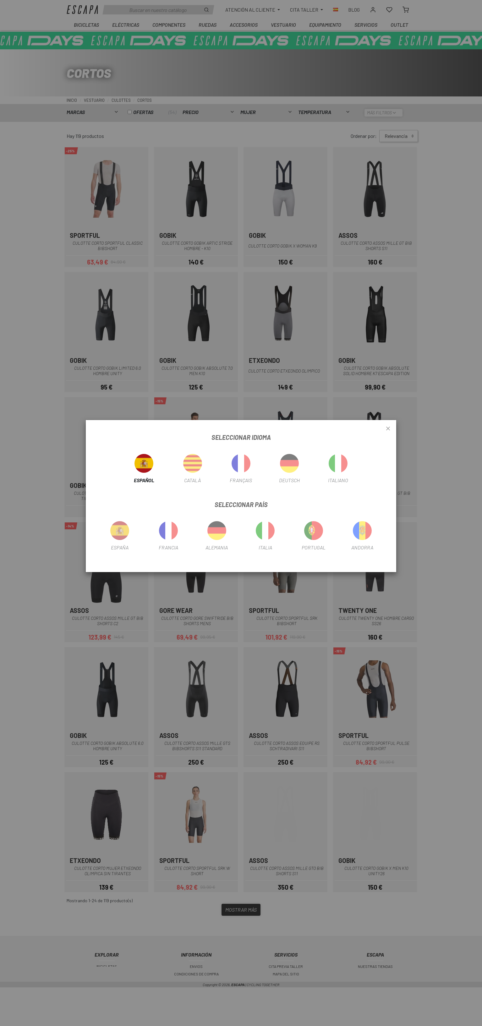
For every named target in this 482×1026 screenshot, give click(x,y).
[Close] (388, 429)
